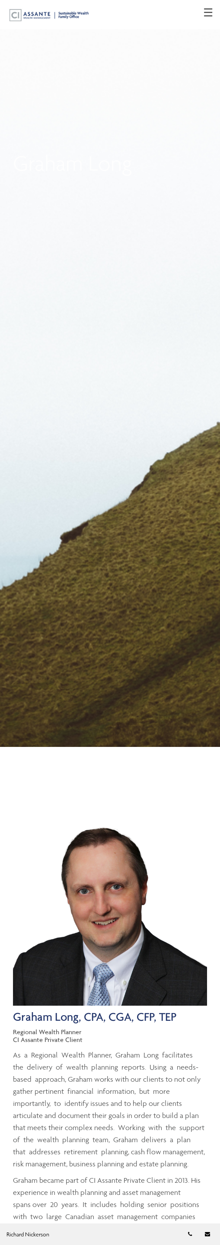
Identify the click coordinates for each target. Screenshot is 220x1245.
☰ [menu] (208, 12)
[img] (110, 373)
